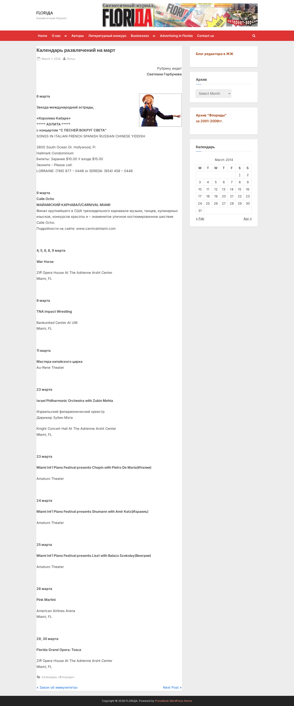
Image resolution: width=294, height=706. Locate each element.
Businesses (140, 36)
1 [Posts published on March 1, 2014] (239, 175)
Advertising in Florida (176, 36)
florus (71, 58)
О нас (56, 36)
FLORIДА (44, 12)
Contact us (205, 36)
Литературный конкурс (107, 36)
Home (42, 36)
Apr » (248, 219)
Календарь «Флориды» (58, 677)
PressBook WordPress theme (173, 700)
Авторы (77, 36)
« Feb (200, 219)
